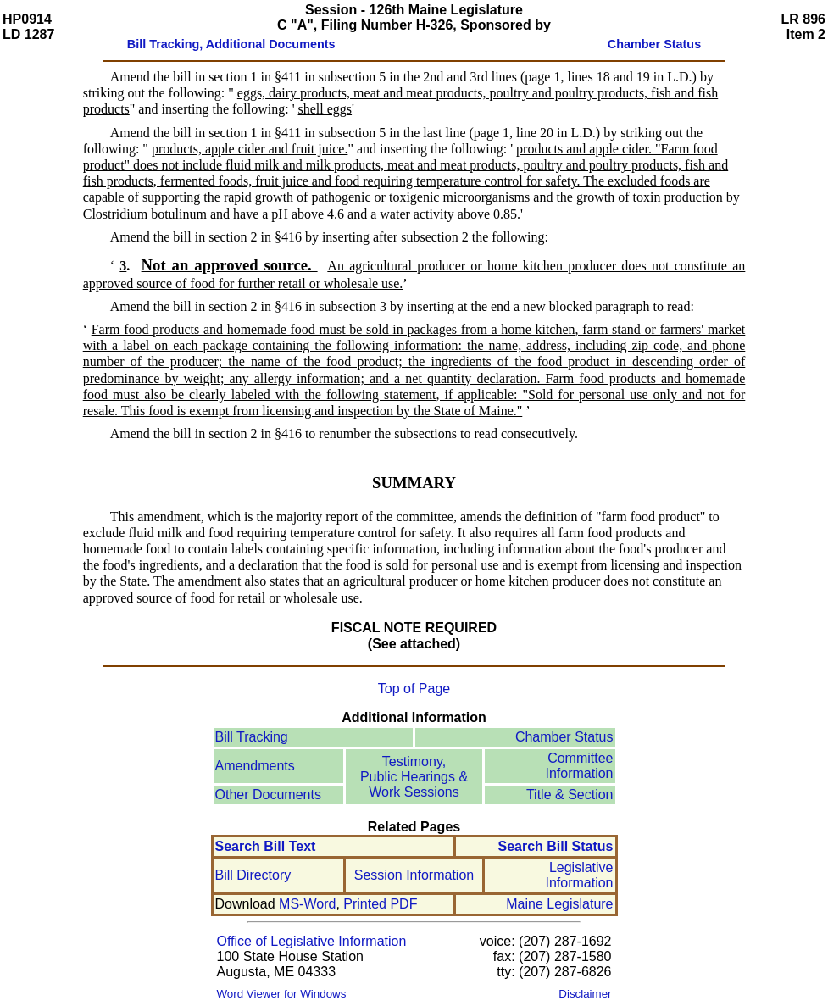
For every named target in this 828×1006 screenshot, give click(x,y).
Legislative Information (579, 875)
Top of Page (414, 688)
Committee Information (579, 766)
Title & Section (570, 794)
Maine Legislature (559, 904)
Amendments (255, 766)
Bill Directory (253, 875)
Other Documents (268, 794)
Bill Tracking (251, 737)
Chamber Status (564, 737)
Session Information (414, 875)
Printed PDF (380, 904)
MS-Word (307, 904)
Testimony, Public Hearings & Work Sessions (414, 776)
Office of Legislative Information (312, 941)
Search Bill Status (555, 846)
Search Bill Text (265, 846)
